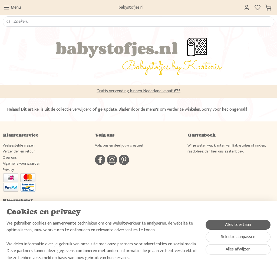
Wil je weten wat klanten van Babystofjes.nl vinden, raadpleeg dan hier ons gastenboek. (226, 148)
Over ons (10, 157)
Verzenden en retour (19, 151)
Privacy (8, 170)
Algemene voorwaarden (21, 163)
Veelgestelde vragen (19, 145)
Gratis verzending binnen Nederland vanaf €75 (138, 91)
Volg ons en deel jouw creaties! (119, 145)
